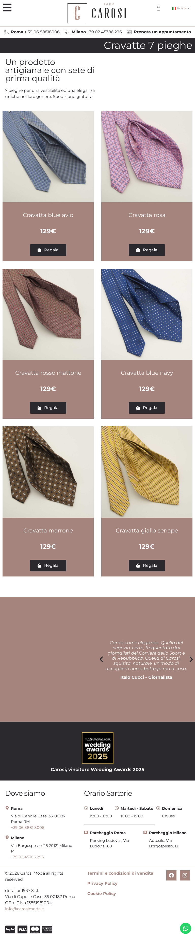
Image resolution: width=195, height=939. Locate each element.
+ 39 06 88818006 (35, 32)
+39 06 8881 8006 (27, 827)
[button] (7, 7)
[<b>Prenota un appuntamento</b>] (129, 32)
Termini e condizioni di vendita (120, 873)
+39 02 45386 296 (97, 32)
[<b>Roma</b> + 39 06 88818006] (6, 32)
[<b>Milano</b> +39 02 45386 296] (67, 32)
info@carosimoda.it (24, 908)
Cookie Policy (101, 893)
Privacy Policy (102, 883)
